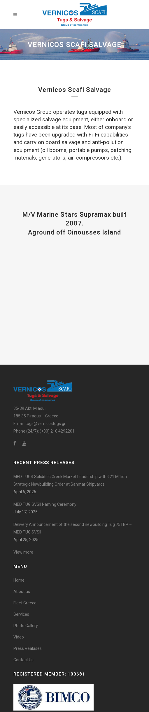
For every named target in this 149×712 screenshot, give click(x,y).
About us (21, 591)
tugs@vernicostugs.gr (45, 423)
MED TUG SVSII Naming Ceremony (44, 504)
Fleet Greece (24, 603)
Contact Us (23, 659)
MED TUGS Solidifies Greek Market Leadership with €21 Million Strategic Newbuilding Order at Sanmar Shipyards (70, 480)
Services (21, 614)
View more (23, 552)
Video (18, 637)
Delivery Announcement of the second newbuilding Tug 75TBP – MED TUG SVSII (72, 528)
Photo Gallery (25, 625)
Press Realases (27, 648)
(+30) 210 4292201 (57, 431)
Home (18, 580)
